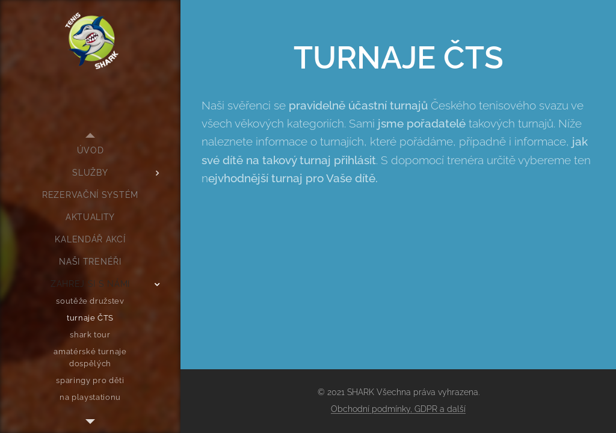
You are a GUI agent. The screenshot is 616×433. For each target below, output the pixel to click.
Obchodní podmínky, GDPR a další (398, 409)
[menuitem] (90, 151)
